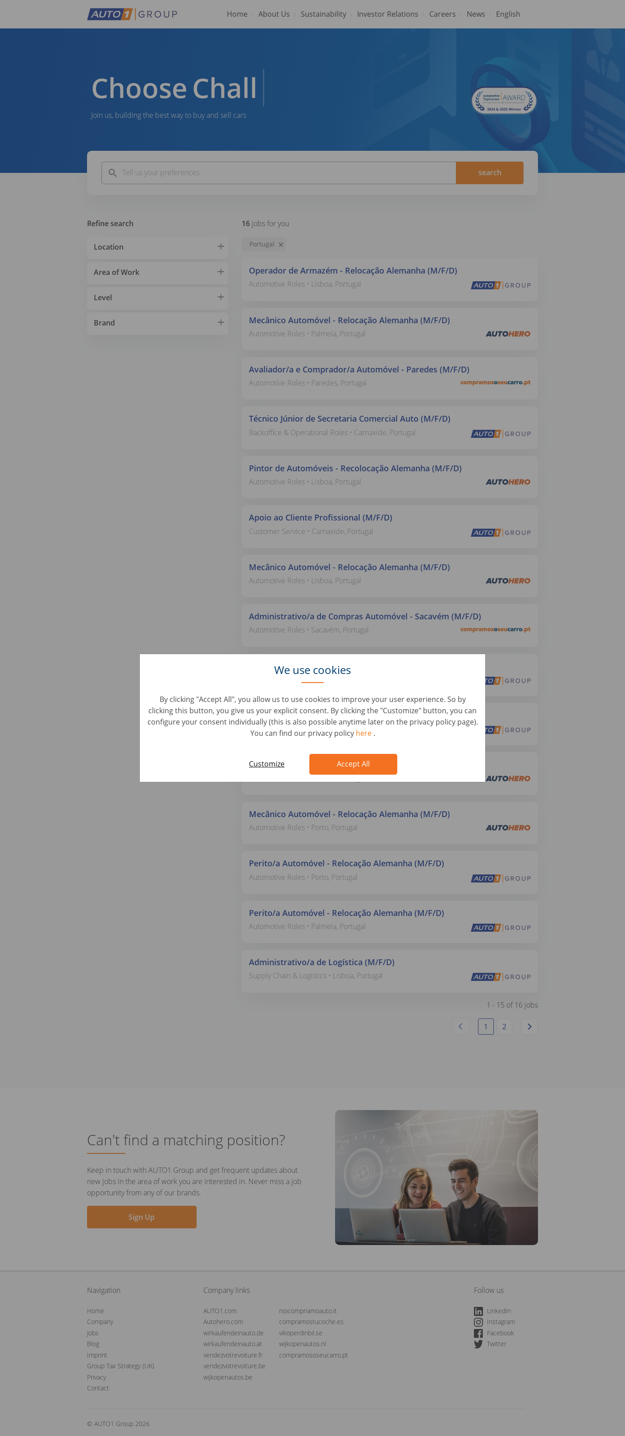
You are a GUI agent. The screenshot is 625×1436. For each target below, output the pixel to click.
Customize (267, 764)
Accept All (353, 764)
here (364, 733)
